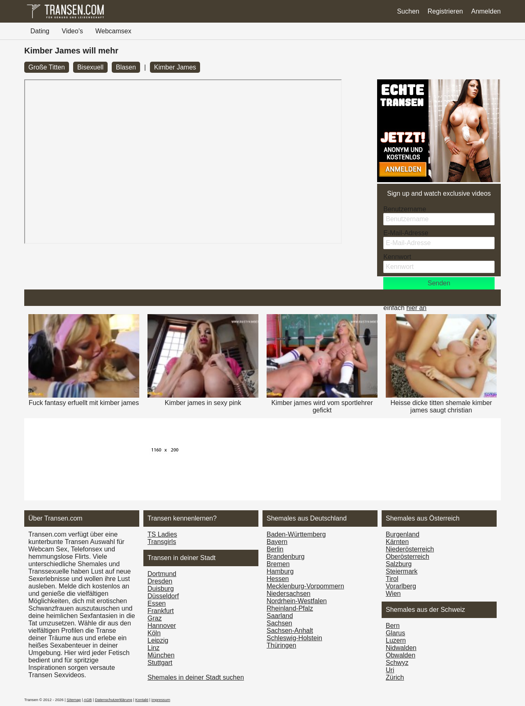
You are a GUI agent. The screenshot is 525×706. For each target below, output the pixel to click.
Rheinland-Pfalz (290, 608)
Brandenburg (286, 556)
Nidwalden (401, 647)
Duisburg (160, 588)
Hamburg (280, 571)
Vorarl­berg (401, 586)
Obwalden (400, 655)
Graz (154, 618)
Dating (39, 31)
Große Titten (46, 67)
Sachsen (279, 623)
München (161, 655)
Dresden (159, 581)
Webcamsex (113, 31)
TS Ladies (162, 534)
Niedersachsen (289, 593)
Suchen (408, 11)
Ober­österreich (407, 556)
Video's (72, 31)
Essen (156, 603)
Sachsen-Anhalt (290, 630)
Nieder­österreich (410, 549)
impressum (161, 700)
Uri (390, 670)
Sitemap (74, 700)
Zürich (395, 677)
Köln (154, 633)
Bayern (277, 541)
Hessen (278, 578)
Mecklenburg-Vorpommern (305, 586)
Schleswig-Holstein (294, 637)
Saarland (280, 615)
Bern (393, 625)
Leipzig (157, 640)
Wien (393, 593)
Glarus (395, 633)
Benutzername (404, 209)
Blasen (126, 67)
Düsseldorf (163, 596)
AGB (88, 700)
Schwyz (397, 662)
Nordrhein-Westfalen (297, 600)
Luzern (396, 640)
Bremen (278, 563)
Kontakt (141, 700)
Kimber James (175, 67)
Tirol (392, 578)
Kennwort (397, 256)
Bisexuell (90, 67)
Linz (153, 647)
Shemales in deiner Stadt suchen (195, 677)
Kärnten (397, 541)
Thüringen (281, 645)
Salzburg (399, 563)
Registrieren (445, 11)
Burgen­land (402, 534)
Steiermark (401, 571)
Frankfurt (160, 610)
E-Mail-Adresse (405, 232)
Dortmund (161, 573)
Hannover (161, 625)
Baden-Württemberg (296, 534)
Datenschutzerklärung (113, 700)
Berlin (275, 549)
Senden (439, 283)
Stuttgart (159, 662)
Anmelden (486, 11)
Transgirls (161, 541)
